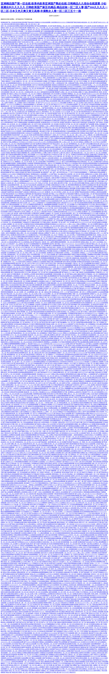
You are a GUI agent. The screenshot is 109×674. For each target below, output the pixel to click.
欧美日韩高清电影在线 (85, 360)
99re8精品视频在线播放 (58, 560)
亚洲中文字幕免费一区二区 (33, 301)
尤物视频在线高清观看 (39, 393)
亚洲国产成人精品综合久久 (92, 631)
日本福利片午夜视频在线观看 (14, 76)
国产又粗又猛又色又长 (19, 622)
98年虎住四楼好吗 (37, 342)
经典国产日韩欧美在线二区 (76, 76)
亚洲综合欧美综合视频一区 (70, 108)
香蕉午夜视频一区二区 (23, 311)
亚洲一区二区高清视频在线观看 (56, 197)
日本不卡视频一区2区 (83, 147)
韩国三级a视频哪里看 (50, 276)
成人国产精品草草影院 (28, 354)
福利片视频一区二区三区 (93, 101)
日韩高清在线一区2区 (7, 599)
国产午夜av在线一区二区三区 (78, 295)
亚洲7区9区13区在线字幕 (23, 52)
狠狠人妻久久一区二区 (11, 370)
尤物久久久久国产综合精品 (89, 118)
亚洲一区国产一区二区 (39, 197)
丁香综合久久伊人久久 (29, 588)
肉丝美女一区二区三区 (29, 93)
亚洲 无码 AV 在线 (94, 170)
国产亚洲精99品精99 (9, 574)
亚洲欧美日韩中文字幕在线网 (82, 593)
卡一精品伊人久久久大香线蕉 (34, 456)
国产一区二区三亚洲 (27, 595)
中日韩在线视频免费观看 (99, 549)
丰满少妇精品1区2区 (78, 249)
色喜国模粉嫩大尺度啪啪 (97, 56)
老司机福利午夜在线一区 (47, 349)
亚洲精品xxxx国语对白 (75, 392)
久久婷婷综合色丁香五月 (60, 47)
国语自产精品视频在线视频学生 (26, 156)
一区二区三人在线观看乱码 (40, 336)
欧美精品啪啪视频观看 (20, 147)
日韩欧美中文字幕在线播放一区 (58, 52)
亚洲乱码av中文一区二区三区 (76, 151)
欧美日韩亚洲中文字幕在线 (50, 195)
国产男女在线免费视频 (38, 43)
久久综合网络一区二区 (49, 293)
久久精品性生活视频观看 (71, 511)
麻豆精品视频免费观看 (96, 340)
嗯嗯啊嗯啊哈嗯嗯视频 (93, 156)
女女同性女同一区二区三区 (84, 502)
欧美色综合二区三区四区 (59, 497)
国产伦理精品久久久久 (21, 542)
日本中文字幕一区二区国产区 (35, 231)
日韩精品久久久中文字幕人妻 (60, 295)
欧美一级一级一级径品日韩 (93, 249)
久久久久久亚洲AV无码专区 (89, 651)
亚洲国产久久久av (98, 258)
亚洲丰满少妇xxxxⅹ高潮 (15, 90)
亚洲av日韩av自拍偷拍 (74, 345)
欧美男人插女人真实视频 (29, 254)
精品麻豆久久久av (44, 392)
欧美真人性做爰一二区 (20, 31)
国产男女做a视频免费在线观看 (84, 342)
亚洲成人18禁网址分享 (85, 142)
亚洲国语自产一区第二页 (50, 135)
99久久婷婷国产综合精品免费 (72, 368)
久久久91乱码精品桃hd (25, 526)
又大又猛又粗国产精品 (26, 529)
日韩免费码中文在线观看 (97, 467)
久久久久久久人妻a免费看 (58, 102)
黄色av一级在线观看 (34, 256)
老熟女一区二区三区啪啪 (85, 74)
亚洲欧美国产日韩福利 (96, 154)
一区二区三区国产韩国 (34, 195)
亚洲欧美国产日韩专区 (101, 161)
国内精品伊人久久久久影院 (73, 483)
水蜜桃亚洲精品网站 (101, 168)
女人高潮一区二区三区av (56, 388)
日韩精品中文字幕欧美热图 (31, 222)
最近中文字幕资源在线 (70, 206)
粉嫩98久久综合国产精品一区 (83, 193)
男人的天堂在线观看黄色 (71, 85)
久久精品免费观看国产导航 (78, 276)
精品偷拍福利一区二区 (12, 386)
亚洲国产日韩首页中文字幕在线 (64, 177)
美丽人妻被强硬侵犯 (49, 77)
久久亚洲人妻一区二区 (12, 183)
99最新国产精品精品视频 (14, 108)
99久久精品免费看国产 (94, 454)
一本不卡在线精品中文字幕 (68, 288)
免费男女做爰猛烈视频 (45, 151)
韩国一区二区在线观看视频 (81, 293)
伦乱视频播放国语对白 (87, 636)
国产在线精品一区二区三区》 (35, 402)
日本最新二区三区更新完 (43, 426)
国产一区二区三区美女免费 (9, 47)
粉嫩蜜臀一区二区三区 (57, 470)
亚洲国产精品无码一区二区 (62, 431)
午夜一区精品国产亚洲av (71, 83)
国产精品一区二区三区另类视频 (71, 538)
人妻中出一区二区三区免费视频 (81, 263)
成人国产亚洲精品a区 (22, 477)
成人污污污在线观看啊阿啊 (65, 267)
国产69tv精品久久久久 (35, 513)
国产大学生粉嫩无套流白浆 (91, 143)
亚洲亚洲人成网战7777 (45, 286)
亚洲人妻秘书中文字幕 (43, 385)
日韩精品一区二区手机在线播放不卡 (87, 567)
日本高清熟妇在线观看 (45, 627)
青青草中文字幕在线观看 (93, 158)
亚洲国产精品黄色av (66, 122)
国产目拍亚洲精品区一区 (11, 110)
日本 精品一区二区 (69, 56)
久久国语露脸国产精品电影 (20, 140)
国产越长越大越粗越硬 (49, 377)
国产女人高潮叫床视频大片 (40, 61)
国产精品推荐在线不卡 (12, 63)
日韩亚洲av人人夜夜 (75, 410)
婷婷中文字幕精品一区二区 (89, 274)
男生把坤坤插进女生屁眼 (71, 145)
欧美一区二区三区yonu (100, 668)
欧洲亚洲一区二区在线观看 (55, 220)
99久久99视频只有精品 (42, 136)
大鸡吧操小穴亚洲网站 (71, 590)
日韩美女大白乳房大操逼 (71, 581)
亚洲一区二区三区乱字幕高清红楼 (16, 27)
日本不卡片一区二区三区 (29, 72)
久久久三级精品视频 (54, 372)
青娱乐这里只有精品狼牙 (79, 122)
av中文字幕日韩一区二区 (47, 133)
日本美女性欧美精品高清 (78, 115)
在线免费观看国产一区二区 (99, 643)
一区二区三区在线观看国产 (68, 290)
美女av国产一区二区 (23, 118)
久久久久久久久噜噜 (87, 410)
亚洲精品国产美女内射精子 (54, 599)
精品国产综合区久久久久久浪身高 (11, 131)
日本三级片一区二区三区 (29, 640)
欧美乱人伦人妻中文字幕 (14, 556)
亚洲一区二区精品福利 (79, 458)
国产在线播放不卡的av (60, 631)
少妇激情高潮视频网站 (50, 140)
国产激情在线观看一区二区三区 (62, 552)
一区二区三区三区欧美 (55, 545)
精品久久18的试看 (47, 158)
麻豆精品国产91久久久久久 (30, 33)
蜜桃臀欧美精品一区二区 (92, 286)
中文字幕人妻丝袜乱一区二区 (34, 272)
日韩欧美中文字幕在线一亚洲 (45, 177)
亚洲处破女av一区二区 (70, 399)
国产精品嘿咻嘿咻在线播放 (87, 265)
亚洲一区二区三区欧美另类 (28, 493)
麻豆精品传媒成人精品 (51, 147)
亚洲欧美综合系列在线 (7, 486)
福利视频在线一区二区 (75, 143)
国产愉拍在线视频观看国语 (66, 515)
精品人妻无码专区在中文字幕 (24, 395)
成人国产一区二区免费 (67, 222)
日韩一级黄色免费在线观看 (20, 290)
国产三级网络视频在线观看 (62, 215)
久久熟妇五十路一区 (43, 297)
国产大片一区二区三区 (64, 340)
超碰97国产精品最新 (34, 381)
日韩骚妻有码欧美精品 (23, 174)
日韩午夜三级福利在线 (64, 36)
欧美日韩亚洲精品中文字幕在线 (29, 474)
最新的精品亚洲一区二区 (12, 413)
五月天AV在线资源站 (52, 201)
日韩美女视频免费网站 (60, 417)
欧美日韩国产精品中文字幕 (33, 129)
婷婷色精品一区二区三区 (59, 474)
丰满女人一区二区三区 (22, 513)
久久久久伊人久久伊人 (40, 142)
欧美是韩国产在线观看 (68, 260)
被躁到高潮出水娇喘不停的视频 (80, 652)
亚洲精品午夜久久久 (53, 70)
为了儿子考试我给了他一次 (41, 279)
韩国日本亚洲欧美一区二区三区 (64, 126)
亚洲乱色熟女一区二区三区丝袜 (92, 299)
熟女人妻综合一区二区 (41, 545)
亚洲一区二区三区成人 (17, 129)
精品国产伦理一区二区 (59, 113)
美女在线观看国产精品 (46, 215)
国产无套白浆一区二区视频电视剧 (67, 549)
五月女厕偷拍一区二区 (60, 33)
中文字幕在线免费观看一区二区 (15, 204)
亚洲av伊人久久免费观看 (75, 99)
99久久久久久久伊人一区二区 (34, 577)
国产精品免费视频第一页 (42, 26)
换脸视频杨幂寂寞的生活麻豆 (87, 117)
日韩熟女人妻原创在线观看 (98, 192)
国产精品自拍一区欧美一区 (40, 242)
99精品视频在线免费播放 (21, 535)
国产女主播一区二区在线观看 (53, 326)
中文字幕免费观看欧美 (46, 227)
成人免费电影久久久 (85, 424)
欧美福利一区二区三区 (44, 104)
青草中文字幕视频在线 (7, 513)
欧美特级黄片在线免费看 (20, 658)
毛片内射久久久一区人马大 (50, 127)
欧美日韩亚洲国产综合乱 (50, 618)
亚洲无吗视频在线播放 (67, 45)
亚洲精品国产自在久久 (34, 111)
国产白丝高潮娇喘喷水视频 (69, 424)
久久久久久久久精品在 (19, 35)
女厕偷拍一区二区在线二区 (53, 213)
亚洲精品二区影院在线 (49, 249)
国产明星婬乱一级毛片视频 (87, 615)
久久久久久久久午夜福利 (81, 361)
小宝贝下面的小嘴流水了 (28, 267)
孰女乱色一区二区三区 (88, 47)
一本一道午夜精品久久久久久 (98, 427)
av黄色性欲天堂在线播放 (18, 231)
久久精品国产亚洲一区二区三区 (97, 72)
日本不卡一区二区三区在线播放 (27, 38)
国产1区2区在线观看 (73, 251)
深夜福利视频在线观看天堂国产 (12, 42)
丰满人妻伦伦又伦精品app (67, 231)
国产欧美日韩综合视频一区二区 (92, 218)
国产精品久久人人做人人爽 (70, 272)
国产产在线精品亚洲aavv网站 (80, 413)
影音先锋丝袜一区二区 (98, 513)
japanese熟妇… (19, 251)
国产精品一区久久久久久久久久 (32, 90)
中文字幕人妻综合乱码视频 (97, 204)
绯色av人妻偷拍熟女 (72, 197)
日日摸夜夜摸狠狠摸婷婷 (62, 533)
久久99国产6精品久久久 (63, 77)
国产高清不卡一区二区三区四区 (90, 477)
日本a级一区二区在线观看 (21, 504)
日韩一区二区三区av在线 (48, 645)
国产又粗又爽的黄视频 (7, 615)
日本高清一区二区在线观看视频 (12, 222)
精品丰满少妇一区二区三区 (77, 51)
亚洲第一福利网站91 (45, 547)
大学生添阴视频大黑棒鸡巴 (51, 629)
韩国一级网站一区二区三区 (23, 43)
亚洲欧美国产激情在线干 (56, 336)
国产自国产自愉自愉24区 (41, 543)
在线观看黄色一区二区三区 (96, 335)
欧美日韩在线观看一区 (66, 29)
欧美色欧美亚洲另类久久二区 (98, 267)
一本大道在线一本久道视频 (88, 176)
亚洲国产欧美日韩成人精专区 (64, 397)
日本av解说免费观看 (7, 324)
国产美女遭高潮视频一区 (23, 245)
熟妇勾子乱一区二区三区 (85, 136)
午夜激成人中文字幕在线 (56, 279)
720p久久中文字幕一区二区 (38, 265)
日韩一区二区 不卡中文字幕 (36, 486)
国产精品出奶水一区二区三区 (59, 143)
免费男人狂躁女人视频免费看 (62, 49)
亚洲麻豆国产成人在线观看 (80, 340)
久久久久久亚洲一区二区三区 (69, 111)
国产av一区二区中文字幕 (48, 622)
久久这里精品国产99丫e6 (12, 365)
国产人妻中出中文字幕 (20, 258)
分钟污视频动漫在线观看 (27, 168)
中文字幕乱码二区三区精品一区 (16, 36)
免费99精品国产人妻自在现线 (13, 208)
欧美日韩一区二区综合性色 (39, 501)
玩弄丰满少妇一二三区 (66, 172)
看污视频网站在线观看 (25, 145)
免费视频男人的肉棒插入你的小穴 (11, 138)
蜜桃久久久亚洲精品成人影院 (72, 333)
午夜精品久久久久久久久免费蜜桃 (76, 72)
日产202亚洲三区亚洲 (89, 26)
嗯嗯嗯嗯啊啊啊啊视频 (28, 99)
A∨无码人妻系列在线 (27, 86)
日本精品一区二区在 (41, 302)
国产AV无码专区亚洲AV (16, 288)
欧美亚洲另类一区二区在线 (50, 124)
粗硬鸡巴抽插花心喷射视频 (67, 188)
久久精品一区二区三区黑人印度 (32, 293)
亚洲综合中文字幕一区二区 (87, 363)
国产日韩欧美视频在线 (28, 120)
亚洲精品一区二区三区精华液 (62, 338)
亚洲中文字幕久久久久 (69, 186)
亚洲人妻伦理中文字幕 (70, 58)
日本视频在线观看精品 (63, 331)
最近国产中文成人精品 (95, 633)
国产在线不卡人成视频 (59, 318)
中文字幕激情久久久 (7, 504)
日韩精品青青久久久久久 (45, 413)
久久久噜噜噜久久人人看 (46, 42)
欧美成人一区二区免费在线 (79, 335)
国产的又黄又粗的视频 (70, 304)
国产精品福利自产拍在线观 (40, 193)
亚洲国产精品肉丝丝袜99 (62, 54)
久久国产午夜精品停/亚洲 (77, 356)
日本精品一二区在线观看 (22, 190)
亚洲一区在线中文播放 (76, 35)
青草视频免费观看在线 (74, 185)
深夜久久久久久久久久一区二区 (48, 67)
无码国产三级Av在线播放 (67, 27)
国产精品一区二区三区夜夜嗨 (33, 288)
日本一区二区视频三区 (99, 322)
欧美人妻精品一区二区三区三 (31, 211)
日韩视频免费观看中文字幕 (59, 392)
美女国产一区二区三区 (72, 436)
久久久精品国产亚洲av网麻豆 (80, 540)
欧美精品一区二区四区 (60, 351)
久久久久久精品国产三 (97, 493)
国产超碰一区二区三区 (34, 622)
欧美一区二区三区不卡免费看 (68, 526)
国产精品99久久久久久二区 (26, 429)
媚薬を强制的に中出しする (77, 310)
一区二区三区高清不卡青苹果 (84, 629)
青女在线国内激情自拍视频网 (53, 240)
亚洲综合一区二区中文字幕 (79, 454)
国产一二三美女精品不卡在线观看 (68, 558)
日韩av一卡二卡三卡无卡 (55, 520)
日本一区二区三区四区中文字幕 (54, 554)
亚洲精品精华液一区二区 (93, 77)
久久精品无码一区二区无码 (85, 206)
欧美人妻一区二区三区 (97, 349)
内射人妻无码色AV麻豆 (44, 638)
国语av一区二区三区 (58, 38)
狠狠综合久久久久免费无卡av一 (52, 536)
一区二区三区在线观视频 (38, 74)
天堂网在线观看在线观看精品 (90, 268)
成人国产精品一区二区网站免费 (50, 499)
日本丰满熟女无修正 (84, 393)
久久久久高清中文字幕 (82, 243)
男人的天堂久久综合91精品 (72, 531)
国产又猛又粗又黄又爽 (29, 306)
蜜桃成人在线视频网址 (36, 485)
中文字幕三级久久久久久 (28, 631)
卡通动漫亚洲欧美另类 (98, 604)
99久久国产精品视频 (32, 35)
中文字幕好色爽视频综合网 (66, 342)
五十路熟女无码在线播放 (39, 433)
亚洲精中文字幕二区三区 (87, 320)
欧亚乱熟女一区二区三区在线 (51, 542)
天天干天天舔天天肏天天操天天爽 (45, 263)
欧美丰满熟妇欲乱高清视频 (94, 358)
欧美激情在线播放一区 (62, 31)
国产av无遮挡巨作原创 (27, 224)
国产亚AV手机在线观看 (54, 74)
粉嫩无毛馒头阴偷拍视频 (22, 170)
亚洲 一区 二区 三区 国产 (89, 395)
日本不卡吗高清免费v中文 (62, 208)
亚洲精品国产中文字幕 (55, 635)
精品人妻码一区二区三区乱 (33, 558)
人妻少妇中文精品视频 (85, 461)
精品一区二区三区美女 (16, 67)
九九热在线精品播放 (77, 26)
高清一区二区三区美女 (63, 579)
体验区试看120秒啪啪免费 (54, 261)
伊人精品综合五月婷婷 (80, 486)
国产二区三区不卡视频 (76, 31)
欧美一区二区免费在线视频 (12, 561)
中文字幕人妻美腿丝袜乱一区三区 (11, 254)
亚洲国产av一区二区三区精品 (98, 293)
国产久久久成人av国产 (25, 210)
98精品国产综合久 (16, 260)
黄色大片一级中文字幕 (62, 106)
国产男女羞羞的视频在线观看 (83, 202)
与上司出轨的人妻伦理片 (37, 415)
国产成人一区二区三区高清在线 (12, 306)
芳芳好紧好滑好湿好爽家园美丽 (55, 415)
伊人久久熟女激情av (54, 468)
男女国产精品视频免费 (49, 522)
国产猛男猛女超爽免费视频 (50, 668)
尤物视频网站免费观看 (50, 204)
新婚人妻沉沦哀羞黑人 (87, 70)
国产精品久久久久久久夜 (70, 461)
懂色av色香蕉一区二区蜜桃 (52, 576)
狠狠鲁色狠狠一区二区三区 (51, 602)
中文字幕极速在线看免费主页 (34, 204)
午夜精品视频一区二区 (45, 410)
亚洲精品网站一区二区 (12, 385)
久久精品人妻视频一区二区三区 (10, 224)
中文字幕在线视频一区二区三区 (95, 51)
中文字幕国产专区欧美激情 (11, 218)
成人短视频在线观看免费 (61, 356)
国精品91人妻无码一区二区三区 (30, 29)
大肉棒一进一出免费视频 (34, 95)
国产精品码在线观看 (63, 276)
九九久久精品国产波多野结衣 (62, 404)
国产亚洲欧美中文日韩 (16, 581)
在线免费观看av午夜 (73, 131)
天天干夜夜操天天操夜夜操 (70, 176)
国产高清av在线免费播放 (76, 52)
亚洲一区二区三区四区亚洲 (19, 256)
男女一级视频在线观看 (30, 476)
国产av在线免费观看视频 (69, 161)
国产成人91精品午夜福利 (16, 172)
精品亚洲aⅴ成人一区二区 (81, 152)
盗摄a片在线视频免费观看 (29, 435)
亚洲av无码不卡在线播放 (25, 401)
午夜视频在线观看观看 (70, 360)
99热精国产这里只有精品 (46, 358)
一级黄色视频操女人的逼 (80, 435)
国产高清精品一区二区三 (18, 547)
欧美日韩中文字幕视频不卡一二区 (85, 195)
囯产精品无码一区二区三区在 (76, 113)
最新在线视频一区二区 (35, 522)
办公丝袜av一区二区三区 (44, 115)
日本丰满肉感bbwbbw (57, 370)
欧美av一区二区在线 (68, 245)
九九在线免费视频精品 (15, 560)
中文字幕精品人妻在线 (54, 81)
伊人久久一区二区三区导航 (87, 308)
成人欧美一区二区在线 (56, 399)
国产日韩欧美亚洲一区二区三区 (36, 570)
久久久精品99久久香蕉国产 (84, 418)
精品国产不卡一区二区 (89, 392)
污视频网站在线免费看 (93, 254)
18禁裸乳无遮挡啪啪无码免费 (86, 210)
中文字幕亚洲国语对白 (82, 204)
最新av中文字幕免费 (59, 238)
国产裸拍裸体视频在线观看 (92, 297)
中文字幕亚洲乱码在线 (75, 167)
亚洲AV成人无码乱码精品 (42, 422)
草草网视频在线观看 (88, 238)
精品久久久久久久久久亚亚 (21, 551)
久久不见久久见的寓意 (99, 142)
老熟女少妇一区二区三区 (22, 567)
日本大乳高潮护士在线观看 (58, 93)
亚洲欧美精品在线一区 (82, 56)
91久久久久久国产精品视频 (42, 86)
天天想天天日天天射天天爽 (59, 527)
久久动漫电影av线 (26, 242)
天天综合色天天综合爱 (33, 36)
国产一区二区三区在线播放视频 (37, 277)
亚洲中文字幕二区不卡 (75, 660)
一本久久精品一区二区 (70, 570)
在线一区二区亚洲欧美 (9, 490)
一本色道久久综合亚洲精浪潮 (21, 388)
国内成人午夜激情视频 (73, 636)
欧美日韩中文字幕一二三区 (30, 42)
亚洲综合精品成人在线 (59, 65)
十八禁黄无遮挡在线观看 (31, 358)
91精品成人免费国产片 (44, 233)
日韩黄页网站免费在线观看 (84, 322)
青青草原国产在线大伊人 (14, 88)
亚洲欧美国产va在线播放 (41, 420)
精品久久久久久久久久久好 (83, 222)
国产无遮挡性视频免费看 (13, 154)
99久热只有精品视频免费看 (83, 463)
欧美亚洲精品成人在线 (75, 88)
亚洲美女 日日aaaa (20, 645)
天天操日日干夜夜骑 (39, 201)
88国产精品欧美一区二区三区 (61, 281)
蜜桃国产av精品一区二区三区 (64, 92)
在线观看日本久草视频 (43, 185)
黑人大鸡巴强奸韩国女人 (35, 152)
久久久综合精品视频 (26, 393)
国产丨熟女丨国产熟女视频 (92, 236)
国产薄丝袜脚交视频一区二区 (30, 227)
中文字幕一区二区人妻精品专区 (68, 668)
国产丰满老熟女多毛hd (16, 215)
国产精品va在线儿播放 (17, 151)
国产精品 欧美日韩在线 (85, 595)
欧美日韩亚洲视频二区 (76, 376)
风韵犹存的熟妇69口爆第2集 (77, 647)
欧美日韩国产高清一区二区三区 (71, 472)
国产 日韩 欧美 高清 (38, 490)
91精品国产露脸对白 (78, 381)
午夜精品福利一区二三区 (91, 474)
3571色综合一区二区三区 (66, 135)
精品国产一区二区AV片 (44, 63)
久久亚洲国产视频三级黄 (56, 217)
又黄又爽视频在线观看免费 (49, 36)
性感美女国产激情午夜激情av (34, 629)
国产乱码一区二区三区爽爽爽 (25, 304)
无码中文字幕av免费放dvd (10, 142)
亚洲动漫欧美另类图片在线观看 (52, 285)
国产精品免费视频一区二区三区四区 (37, 368)
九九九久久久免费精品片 (14, 104)
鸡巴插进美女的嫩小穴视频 (96, 179)
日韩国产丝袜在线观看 (88, 63)
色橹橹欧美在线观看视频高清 (94, 381)
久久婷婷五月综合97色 (46, 351)
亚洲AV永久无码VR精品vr (58, 651)
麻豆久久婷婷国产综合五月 (53, 649)
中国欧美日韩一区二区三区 (28, 63)
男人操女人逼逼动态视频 (95, 490)
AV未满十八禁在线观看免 (76, 317)
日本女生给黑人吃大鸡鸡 (49, 558)
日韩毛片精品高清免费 (15, 283)
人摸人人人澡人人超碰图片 (37, 667)
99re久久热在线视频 (11, 40)
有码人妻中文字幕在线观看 (34, 45)
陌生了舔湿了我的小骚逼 (10, 401)
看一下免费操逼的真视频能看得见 (34, 565)
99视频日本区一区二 (33, 27)
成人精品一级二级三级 (71, 336)
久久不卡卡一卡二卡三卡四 (93, 151)
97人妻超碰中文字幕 (91, 356)
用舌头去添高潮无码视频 (95, 449)
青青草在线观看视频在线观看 (17, 368)
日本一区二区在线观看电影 (25, 422)
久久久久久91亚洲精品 (39, 58)
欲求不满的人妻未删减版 (27, 418)
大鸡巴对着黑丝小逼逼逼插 (42, 229)
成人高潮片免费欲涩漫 (100, 502)
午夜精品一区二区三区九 (66, 195)
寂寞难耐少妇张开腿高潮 (99, 552)
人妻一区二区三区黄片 (46, 238)
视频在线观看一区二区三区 (69, 465)
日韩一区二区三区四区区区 (88, 251)
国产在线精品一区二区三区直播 (50, 604)
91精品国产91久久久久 (67, 202)
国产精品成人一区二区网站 (45, 435)
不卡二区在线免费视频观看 (74, 504)
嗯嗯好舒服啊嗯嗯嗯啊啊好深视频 (14, 343)
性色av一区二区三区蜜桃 (31, 67)
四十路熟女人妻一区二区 (87, 277)
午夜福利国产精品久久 (34, 668)
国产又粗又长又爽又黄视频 (48, 449)
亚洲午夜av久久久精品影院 (70, 240)
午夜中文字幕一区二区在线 (91, 640)
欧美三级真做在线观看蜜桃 (26, 47)
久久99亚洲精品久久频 (7, 645)
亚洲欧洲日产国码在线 (69, 599)
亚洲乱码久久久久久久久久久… (32, 108)
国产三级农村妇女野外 (17, 272)
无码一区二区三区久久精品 (69, 74)
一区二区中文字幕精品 (56, 411)
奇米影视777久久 (19, 404)
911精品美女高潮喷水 (35, 542)
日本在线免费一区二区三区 (34, 101)
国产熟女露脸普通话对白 (29, 427)
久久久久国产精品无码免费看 (13, 126)
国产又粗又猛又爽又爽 (11, 417)
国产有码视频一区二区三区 (79, 215)
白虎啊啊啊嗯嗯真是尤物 (11, 660)
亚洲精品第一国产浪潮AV (95, 122)
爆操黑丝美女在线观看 (31, 151)
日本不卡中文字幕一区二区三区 (79, 467)
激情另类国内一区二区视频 (40, 245)
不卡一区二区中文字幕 (61, 227)
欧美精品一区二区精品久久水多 (70, 311)
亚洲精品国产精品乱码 (73, 460)
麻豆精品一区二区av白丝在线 (23, 342)
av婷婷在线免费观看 (20, 101)
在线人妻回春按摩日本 (91, 92)
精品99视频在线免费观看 (86, 336)
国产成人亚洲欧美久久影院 (67, 565)
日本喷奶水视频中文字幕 (66, 90)
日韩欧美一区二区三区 (88, 531)
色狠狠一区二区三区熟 (51, 458)
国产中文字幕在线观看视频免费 (27, 40)
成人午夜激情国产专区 (7, 567)
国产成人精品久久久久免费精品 (86, 499)
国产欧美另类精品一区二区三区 (51, 108)
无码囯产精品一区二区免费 (19, 590)
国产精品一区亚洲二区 (91, 338)
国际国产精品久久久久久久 (82, 518)
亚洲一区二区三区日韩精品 (16, 345)
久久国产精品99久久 (64, 556)
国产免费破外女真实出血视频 (94, 76)
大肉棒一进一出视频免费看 (88, 426)
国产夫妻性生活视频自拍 (97, 402)
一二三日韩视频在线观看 (50, 90)
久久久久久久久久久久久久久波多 (85, 524)
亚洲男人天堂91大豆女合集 (67, 67)
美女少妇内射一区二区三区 (72, 174)
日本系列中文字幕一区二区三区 (25, 113)
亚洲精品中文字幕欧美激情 (55, 252)
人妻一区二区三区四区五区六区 (17, 111)
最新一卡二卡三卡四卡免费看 (19, 176)
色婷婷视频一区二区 (9, 395)
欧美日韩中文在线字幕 (78, 670)
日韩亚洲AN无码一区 (58, 547)
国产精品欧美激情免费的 (14, 72)
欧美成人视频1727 (78, 92)
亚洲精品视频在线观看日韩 (75, 247)
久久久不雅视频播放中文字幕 (96, 115)
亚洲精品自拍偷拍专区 (60, 211)
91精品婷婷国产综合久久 (67, 667)
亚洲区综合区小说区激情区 (36, 308)
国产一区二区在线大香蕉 (44, 588)
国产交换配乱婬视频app (46, 35)
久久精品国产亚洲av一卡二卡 (89, 85)
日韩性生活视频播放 (57, 510)
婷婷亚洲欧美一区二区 (66, 402)
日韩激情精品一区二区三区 (68, 574)
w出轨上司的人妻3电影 (45, 318)
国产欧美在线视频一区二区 (27, 268)
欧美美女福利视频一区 (99, 160)
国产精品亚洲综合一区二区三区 (20, 333)
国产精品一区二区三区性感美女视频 (26, 115)
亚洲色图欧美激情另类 (12, 529)
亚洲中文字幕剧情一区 (16, 54)
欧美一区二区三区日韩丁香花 (68, 201)
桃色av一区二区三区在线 (11, 393)
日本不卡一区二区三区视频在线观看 (90, 145)
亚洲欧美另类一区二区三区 (79, 377)
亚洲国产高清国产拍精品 (87, 536)
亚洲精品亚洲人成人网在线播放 (90, 333)
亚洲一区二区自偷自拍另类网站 (10, 26)
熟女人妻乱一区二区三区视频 (12, 227)
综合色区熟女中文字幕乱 (36, 160)
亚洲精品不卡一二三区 (84, 513)
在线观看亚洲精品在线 (53, 202)
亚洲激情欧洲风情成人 (60, 131)
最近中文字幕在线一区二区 (83, 231)
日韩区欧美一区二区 (41, 354)
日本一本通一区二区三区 (46, 431)
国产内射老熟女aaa (6, 551)
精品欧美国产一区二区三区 (94, 133)
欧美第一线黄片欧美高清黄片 (23, 213)
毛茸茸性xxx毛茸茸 (29, 274)
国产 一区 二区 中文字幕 (52, 290)
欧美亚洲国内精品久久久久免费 (89, 213)
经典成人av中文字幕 (88, 529)
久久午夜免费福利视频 (31, 404)
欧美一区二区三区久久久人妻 (77, 156)
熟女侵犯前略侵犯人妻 (29, 367)
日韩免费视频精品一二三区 (77, 270)
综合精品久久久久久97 (44, 374)
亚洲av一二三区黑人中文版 (55, 145)
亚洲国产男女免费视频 (60, 642)
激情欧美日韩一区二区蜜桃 (22, 281)
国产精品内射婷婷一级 (74, 292)
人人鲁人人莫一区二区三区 (70, 142)
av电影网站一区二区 (45, 460)
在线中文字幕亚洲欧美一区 (63, 199)
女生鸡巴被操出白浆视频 (99, 222)
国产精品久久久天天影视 (91, 208)
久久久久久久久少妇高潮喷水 (65, 301)
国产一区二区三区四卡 (23, 361)
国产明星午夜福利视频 (70, 443)
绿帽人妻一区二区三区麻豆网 (73, 38)
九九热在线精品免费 (17, 642)
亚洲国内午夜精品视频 (53, 43)
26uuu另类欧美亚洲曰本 (49, 129)
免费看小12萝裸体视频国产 (22, 181)
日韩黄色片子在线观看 (34, 127)
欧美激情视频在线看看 (29, 374)
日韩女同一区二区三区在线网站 (38, 592)
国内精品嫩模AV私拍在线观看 (60, 429)
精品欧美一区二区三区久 (32, 106)
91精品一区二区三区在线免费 (79, 429)
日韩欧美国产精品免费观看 (15, 627)
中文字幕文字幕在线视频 (60, 410)
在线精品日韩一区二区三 (32, 92)
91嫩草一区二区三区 (13, 247)
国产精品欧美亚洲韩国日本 (67, 160)
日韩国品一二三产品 (85, 252)
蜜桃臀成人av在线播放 (23, 74)
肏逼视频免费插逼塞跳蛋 (25, 372)
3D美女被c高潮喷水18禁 (50, 335)
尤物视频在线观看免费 (20, 195)
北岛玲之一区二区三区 (97, 574)
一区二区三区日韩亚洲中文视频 (37, 81)
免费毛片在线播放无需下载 (90, 185)
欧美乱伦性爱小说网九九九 (20, 576)
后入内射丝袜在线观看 (52, 160)
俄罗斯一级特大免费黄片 (82, 27)
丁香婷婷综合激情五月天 (24, 61)
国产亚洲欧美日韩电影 (22, 574)
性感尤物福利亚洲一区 (12, 279)
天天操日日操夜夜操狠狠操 (12, 338)
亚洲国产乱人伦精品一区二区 (35, 438)
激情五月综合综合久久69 (31, 460)
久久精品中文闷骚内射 (101, 290)
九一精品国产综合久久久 (32, 343)
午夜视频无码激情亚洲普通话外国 (14, 133)
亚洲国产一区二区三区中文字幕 (65, 352)
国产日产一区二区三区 (30, 470)
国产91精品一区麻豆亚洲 (88, 311)
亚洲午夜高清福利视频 (29, 208)
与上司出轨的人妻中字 (56, 60)
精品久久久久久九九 (100, 511)
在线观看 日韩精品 (80, 190)
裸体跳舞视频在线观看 (93, 49)
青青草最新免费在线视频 (18, 45)
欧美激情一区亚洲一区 (34, 613)
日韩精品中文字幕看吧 (63, 377)
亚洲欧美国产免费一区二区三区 (18, 383)
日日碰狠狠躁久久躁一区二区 (16, 252)
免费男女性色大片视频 (71, 370)
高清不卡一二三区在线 (18, 56)
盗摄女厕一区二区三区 (22, 592)
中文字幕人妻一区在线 (91, 35)
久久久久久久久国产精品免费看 (85, 352)
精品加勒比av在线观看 (89, 38)
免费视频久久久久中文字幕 (45, 208)
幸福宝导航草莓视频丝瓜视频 (69, 308)
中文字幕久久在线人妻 (58, 63)
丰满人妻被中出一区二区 (19, 81)
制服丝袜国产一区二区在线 (66, 524)
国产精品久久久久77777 (58, 104)
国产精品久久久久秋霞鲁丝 (70, 163)
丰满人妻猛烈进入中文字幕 (36, 206)
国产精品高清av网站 (65, 127)
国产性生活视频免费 (75, 47)
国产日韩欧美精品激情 (11, 593)
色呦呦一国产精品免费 (7, 656)
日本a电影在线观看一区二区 (74, 104)
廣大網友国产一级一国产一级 (49, 172)
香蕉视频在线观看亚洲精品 (20, 188)
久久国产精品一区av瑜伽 (56, 174)
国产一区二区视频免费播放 (81, 149)
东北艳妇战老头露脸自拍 (50, 188)
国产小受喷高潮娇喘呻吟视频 (68, 147)
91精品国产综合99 (10, 70)
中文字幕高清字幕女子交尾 (87, 415)
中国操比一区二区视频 (15, 102)
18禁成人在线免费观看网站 (87, 272)
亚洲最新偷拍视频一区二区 (44, 99)
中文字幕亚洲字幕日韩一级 (30, 51)
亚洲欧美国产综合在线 (85, 542)
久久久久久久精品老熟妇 (10, 527)
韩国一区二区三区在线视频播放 (95, 310)
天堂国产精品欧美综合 (83, 260)
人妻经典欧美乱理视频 (56, 581)
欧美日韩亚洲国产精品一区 (29, 365)
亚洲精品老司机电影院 (84, 261)
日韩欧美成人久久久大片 (36, 192)
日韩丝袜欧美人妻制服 (78, 620)
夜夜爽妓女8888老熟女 (48, 76)
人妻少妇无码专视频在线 (81, 267)
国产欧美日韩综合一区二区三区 (92, 31)
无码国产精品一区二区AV (76, 527)
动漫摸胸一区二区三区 (44, 38)
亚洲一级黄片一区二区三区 (67, 40)
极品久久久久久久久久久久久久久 (78, 170)
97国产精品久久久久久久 (78, 77)
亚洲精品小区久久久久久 (67, 502)
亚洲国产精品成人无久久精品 (79, 233)
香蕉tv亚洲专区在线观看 (78, 533)
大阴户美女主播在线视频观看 (43, 386)
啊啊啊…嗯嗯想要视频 (73, 65)
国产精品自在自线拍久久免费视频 (21, 270)
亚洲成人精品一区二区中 (72, 63)
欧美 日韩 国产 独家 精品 (69, 501)
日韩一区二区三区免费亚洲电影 (24, 424)
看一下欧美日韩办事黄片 (52, 308)
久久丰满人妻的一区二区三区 (30, 561)
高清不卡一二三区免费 (86, 626)
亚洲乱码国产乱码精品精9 (42, 295)
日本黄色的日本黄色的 (67, 361)
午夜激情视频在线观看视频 (84, 235)
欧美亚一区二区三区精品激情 (81, 643)
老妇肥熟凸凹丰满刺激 (21, 554)
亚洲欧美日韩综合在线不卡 (89, 367)
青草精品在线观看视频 (78, 101)
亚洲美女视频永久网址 (83, 188)
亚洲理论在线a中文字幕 (37, 649)
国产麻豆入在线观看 (92, 343)
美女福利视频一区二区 (60, 345)
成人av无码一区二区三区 (18, 379)
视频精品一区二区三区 (74, 93)
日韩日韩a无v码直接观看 (83, 160)
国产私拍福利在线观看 (36, 240)
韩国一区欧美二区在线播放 (60, 492)
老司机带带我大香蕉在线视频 (50, 29)
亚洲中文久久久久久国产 (83, 315)
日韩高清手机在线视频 (16, 392)
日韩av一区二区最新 (30, 581)
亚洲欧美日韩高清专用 (17, 235)
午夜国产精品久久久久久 (55, 333)
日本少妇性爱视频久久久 (71, 217)
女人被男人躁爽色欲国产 (94, 331)
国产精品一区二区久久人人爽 (74, 297)
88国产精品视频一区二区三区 (27, 417)
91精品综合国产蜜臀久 (26, 229)
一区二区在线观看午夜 (23, 472)
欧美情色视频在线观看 (49, 301)
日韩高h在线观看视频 (7, 554)
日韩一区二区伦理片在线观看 (78, 445)
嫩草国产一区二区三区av (50, 440)
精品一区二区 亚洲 (98, 231)
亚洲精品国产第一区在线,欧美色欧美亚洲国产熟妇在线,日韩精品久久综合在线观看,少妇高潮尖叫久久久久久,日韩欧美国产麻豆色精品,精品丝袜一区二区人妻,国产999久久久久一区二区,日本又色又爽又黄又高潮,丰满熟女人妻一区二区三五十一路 (54, 7)
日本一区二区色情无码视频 (53, 186)
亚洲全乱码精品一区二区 (44, 367)
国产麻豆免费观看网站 (82, 79)
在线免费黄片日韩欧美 (60, 268)
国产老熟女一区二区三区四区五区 (43, 236)
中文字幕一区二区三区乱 (37, 118)
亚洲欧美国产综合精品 (30, 479)
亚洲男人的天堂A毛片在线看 (12, 390)
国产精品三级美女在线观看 (20, 611)
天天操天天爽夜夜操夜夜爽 (94, 190)
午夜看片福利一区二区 (51, 402)
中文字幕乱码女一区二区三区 (45, 376)
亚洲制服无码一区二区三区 (11, 376)
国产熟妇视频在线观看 (69, 210)
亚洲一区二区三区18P (9, 127)
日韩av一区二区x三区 (17, 397)
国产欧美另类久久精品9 (59, 299)
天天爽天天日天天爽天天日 (40, 310)
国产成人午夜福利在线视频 (92, 104)
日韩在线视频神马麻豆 (31, 318)
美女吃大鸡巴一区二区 (9, 601)
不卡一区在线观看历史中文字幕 (46, 179)
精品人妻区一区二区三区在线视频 (85, 95)
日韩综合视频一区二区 (60, 274)
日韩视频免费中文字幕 (40, 363)
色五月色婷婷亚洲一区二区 (80, 663)
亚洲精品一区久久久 (97, 518)
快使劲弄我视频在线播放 (30, 620)
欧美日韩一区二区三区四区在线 (23, 201)
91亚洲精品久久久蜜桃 (59, 460)
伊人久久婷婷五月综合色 (93, 54)
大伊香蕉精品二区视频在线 (30, 463)
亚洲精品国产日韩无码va (59, 120)
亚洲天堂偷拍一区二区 (86, 354)
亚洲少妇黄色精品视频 (36, 135)
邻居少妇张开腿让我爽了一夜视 (84, 126)
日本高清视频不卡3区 (93, 281)
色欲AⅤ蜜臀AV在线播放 (54, 452)
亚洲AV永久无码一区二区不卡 (98, 613)
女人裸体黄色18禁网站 (96, 79)
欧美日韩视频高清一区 (20, 149)
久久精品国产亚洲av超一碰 (15, 602)
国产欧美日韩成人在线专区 (44, 247)
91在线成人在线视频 (41, 304)
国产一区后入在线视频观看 (43, 492)
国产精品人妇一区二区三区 (97, 243)
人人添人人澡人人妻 (24, 326)
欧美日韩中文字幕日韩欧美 (55, 393)
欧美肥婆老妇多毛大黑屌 (52, 311)
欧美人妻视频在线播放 (82, 140)
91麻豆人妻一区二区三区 (76, 306)
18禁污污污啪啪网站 (95, 347)
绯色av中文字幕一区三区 (45, 183)
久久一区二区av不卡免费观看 (39, 181)
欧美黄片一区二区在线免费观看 (63, 158)
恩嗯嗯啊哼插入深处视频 (72, 388)
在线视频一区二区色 (49, 347)
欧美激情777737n (29, 483)
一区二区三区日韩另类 (73, 242)
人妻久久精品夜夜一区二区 (88, 601)
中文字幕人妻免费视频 (99, 542)
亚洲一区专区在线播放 (83, 186)
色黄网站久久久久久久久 (99, 565)
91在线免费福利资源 (13, 185)
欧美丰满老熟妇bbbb (80, 90)
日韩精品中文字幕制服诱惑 (43, 120)
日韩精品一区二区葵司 (71, 554)
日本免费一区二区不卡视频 (60, 386)
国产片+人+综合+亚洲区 (88, 385)
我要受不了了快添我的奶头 (56, 354)
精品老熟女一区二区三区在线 (51, 111)
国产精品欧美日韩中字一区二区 (98, 177)
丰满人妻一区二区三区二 (16, 92)
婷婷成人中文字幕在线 (35, 176)
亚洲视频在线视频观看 (86, 240)
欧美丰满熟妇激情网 (99, 81)
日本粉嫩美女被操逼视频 (29, 560)
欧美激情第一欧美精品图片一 (60, 229)
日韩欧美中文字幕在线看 (66, 193)
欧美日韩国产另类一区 (54, 433)
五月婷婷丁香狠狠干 (75, 365)
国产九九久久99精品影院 (97, 149)
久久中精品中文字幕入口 (86, 370)
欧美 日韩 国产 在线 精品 (85, 543)
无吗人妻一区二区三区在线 (86, 58)
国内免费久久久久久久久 (81, 606)
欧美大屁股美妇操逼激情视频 (88, 163)
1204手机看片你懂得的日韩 (92, 318)
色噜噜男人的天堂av (9, 113)
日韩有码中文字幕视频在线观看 (84, 245)
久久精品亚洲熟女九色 (83, 60)
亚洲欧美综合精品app (70, 181)
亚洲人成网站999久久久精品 (76, 120)
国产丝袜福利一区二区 (88, 572)
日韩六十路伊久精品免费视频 (86, 411)
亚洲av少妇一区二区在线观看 (69, 226)
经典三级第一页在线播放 (98, 593)
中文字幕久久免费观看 (38, 654)
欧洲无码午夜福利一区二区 (70, 81)
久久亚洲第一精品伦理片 (57, 422)
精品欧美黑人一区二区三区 (41, 399)
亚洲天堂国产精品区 (41, 495)
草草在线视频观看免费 (46, 33)
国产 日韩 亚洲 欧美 (66, 149)
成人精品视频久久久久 (7, 170)
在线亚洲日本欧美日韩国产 (34, 167)
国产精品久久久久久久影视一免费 (86, 40)
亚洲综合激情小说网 (72, 415)
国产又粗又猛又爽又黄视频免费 (32, 285)
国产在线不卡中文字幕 (27, 420)
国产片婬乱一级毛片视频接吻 (48, 556)
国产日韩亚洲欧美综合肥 (80, 179)
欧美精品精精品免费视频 (42, 224)
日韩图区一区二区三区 (20, 381)
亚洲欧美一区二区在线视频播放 (91, 211)
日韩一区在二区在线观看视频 (17, 440)
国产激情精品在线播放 (12, 420)
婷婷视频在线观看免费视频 (98, 597)
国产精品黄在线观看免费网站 (41, 97)
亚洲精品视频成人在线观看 (25, 163)
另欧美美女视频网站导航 (97, 561)
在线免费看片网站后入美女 (12, 86)
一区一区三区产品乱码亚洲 (28, 185)
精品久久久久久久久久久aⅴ (98, 413)
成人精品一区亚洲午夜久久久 (71, 477)
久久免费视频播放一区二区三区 (10, 217)
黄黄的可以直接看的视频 (35, 406)
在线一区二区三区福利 (12, 493)
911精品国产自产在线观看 (86, 124)
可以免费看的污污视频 (43, 283)
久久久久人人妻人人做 (15, 33)
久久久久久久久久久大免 (37, 83)
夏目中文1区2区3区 (71, 470)
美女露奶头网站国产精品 (99, 252)
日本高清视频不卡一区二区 (26, 136)
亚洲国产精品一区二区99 (95, 429)
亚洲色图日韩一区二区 (54, 442)
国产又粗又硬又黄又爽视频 (47, 454)
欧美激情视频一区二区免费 (69, 542)
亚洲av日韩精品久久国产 (86, 654)
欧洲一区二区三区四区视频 (37, 161)
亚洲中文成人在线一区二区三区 (41, 270)
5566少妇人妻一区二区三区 (90, 368)
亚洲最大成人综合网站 (67, 79)
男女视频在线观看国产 (42, 60)
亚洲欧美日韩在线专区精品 (55, 360)
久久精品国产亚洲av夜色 (22, 186)
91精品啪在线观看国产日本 (24, 143)
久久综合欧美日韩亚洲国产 (44, 268)
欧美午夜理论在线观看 (69, 261)
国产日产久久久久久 (44, 102)
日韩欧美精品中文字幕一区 (59, 185)
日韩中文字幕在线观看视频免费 (83, 397)
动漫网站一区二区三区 (78, 49)
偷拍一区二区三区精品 (87, 217)
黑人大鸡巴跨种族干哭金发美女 (10, 410)
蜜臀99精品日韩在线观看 (97, 172)
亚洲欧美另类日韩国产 (12, 177)
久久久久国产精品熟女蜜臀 (87, 197)
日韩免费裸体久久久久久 (53, 161)
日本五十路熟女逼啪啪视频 (53, 68)
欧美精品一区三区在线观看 (83, 515)
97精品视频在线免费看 (21, 461)
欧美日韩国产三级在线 (22, 192)
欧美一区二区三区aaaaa (97, 667)
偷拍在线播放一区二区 (93, 622)
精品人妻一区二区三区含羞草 (74, 279)
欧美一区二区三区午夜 (94, 295)
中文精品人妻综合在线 (91, 106)
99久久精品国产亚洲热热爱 (83, 517)
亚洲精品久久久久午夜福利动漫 (40, 317)
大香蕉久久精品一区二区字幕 (81, 456)
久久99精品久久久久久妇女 (49, 633)
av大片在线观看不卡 (11, 210)
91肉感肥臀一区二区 (7, 381)
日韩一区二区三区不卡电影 (16, 315)
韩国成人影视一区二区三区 (92, 52)
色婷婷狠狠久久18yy (44, 476)
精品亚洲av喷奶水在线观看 (45, 493)
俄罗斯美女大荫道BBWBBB (74, 138)
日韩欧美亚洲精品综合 (16, 318)
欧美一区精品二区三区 (100, 235)
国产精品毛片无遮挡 (57, 97)
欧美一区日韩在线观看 (57, 168)
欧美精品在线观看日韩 (54, 142)
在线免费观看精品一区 (56, 420)
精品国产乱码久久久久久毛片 (90, 93)
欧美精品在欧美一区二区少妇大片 (59, 467)
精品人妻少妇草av (33, 149)
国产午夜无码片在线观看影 (32, 552)
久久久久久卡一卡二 (15, 585)
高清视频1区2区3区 (55, 418)
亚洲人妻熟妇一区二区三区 (36, 68)
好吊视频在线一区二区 (27, 65)
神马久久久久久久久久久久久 (96, 36)
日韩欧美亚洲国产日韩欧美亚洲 (35, 56)
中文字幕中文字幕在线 (29, 329)
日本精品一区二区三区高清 (52, 226)
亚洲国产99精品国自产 (39, 145)
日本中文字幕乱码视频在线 (91, 547)
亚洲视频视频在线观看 (49, 488)
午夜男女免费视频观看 (36, 188)
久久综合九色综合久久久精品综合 (31, 249)
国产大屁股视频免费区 (47, 31)
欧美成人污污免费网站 (95, 435)
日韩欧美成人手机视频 (19, 95)
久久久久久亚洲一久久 (54, 277)
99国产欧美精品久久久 (44, 390)
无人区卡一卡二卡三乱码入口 (58, 61)
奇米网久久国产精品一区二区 (75, 165)
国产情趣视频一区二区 (96, 440)
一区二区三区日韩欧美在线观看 (33, 602)
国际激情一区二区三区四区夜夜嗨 (61, 283)
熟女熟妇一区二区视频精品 (87, 324)
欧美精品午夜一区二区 (81, 624)
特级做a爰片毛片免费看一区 (72, 572)
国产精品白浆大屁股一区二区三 (12, 620)
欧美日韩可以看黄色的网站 (12, 60)
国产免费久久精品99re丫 (35, 77)
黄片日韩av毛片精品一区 (18, 663)
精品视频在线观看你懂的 (60, 660)
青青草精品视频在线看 (12, 418)
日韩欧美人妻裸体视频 (43, 93)
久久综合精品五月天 (27, 327)
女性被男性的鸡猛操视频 (58, 86)
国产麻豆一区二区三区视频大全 (21, 433)
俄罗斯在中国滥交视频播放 (19, 152)
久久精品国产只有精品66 (72, 118)
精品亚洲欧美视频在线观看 (15, 483)
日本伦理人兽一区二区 (79, 622)
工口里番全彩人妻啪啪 (96, 361)
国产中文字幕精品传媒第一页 (89, 638)
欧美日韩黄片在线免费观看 (44, 274)
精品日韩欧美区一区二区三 (85, 161)
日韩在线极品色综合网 (45, 320)
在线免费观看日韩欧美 (70, 136)
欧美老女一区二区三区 (23, 83)
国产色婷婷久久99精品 (36, 517)
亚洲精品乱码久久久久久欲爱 (88, 68)
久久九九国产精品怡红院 (43, 154)
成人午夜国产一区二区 (47, 106)
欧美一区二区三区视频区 (19, 124)
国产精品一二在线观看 (88, 374)
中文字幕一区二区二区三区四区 (49, 27)
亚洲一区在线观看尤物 (62, 358)
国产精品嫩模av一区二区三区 (81, 199)
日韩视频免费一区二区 (98, 288)
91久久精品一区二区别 (45, 299)
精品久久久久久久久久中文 (30, 556)
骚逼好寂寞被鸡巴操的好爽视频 (72, 218)
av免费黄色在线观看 (59, 138)
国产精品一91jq (53, 193)
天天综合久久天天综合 (26, 142)
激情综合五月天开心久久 (86, 168)
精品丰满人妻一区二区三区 (9, 85)
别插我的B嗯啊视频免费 (79, 42)
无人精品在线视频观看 (32, 345)
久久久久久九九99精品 (39, 117)
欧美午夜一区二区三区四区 (15, 531)
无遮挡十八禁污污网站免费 (86, 181)
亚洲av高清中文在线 (86, 83)
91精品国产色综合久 (47, 211)
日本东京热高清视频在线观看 (69, 576)
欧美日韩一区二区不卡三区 (76, 61)
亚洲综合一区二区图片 (37, 472)
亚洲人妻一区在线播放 (15, 51)
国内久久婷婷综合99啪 (7, 415)
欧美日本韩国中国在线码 (90, 88)
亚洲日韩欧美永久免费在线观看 (86, 506)
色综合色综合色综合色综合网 (75, 627)
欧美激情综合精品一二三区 (63, 670)
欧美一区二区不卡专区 (34, 124)
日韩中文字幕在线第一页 (29, 102)
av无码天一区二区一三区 (75, 535)
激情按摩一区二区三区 (91, 588)
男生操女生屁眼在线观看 (85, 570)
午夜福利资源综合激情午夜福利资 (64, 493)
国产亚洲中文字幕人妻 (82, 379)
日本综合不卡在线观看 (74, 86)
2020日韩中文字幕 (55, 424)
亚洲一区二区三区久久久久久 (11, 29)
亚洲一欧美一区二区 (26, 97)
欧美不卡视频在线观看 (78, 283)
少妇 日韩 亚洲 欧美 (18, 629)
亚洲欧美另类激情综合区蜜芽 (80, 154)
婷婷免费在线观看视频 (78, 127)
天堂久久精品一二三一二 (32, 315)
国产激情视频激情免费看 (75, 227)
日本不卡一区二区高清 (87, 97)
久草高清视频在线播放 (36, 576)
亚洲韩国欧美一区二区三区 (43, 65)
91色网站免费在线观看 (63, 449)
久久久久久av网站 (21, 127)
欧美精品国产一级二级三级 (45, 88)
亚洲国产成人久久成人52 (85, 201)
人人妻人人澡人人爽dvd (73, 224)
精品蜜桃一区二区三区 (24, 654)
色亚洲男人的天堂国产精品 (88, 131)
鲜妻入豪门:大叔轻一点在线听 (64, 427)
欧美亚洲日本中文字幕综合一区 (52, 176)
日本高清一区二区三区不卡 (59, 170)
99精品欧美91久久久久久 (98, 147)
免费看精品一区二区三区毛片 (28, 508)
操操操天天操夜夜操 (58, 85)
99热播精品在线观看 (34, 122)
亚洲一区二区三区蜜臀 (25, 313)
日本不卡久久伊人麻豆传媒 (86, 372)
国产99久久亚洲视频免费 (58, 72)
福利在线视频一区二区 (20, 406)
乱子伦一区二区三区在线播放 (18, 335)
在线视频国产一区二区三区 (94, 270)
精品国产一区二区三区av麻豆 (32, 665)
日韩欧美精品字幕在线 (58, 390)
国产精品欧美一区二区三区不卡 (65, 315)
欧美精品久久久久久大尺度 (12, 65)
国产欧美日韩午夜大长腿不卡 (48, 322)
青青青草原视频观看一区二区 (9, 292)
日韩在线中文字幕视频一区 (68, 602)
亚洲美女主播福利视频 (19, 377)
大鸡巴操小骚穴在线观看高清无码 (18, 240)
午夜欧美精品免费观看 (7, 447)
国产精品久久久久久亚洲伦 (51, 45)
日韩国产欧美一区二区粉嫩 (94, 329)
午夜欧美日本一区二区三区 (35, 276)
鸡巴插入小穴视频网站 (59, 251)
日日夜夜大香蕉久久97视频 (47, 397)
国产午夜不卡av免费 (13, 168)
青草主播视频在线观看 (47, 661)
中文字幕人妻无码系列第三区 (54, 206)
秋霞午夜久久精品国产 (56, 563)
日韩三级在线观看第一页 (84, 304)
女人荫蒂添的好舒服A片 (18, 167)
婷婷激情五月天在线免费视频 (67, 577)
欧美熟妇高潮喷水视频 (28, 60)
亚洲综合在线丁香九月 (82, 667)
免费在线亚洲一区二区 (23, 572)
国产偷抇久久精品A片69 (14, 93)
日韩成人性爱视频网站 (59, 401)
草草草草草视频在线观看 (16, 158)
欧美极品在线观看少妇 (90, 535)
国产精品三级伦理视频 (28, 154)
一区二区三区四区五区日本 (32, 661)
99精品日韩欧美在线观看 (78, 254)
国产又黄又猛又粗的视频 (85, 465)
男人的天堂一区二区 (43, 306)
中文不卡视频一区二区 (85, 81)
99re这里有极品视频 (69, 520)
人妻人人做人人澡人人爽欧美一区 (91, 65)
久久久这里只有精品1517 (12, 445)
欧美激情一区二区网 (70, 60)
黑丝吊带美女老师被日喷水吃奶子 (31, 624)
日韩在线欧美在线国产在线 (97, 29)
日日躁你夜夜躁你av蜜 (96, 520)
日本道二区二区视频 (21, 486)
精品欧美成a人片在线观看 (24, 117)
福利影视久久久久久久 (93, 458)
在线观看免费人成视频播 (8, 202)
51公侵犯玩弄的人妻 (34, 258)
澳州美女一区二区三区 (32, 322)
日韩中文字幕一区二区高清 (44, 113)
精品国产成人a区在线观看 (34, 440)
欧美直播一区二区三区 (101, 201)
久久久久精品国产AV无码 (44, 156)
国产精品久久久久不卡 (61, 365)
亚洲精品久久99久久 (54, 502)
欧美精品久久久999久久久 (8, 74)
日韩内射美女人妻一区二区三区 (40, 170)
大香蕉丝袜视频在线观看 (16, 558)
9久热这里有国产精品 (15, 285)
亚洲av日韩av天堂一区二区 (100, 45)
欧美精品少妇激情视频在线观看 (51, 260)
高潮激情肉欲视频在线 (20, 206)
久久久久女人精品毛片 (68, 672)
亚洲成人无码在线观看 (15, 297)
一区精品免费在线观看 (45, 583)
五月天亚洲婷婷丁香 (55, 585)
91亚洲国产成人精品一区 (54, 218)
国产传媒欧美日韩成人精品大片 (80, 404)
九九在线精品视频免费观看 (71, 495)
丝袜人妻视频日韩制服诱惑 (63, 42)
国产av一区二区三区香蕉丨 (13, 374)
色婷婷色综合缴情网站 (12, 97)
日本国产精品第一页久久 (18, 438)
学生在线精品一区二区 (66, 486)
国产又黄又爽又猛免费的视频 (71, 452)
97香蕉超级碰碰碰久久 (29, 104)
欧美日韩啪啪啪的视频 (87, 511)
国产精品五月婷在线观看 (52, 79)
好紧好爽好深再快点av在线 (74, 547)
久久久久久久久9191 (95, 568)
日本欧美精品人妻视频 (36, 140)
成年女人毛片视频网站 (54, 163)
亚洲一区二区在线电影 (56, 572)
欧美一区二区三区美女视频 (69, 372)
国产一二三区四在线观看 (81, 29)
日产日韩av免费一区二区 (53, 383)
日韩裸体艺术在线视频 (46, 652)
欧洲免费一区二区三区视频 (92, 279)
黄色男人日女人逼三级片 (29, 49)
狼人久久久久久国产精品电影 (38, 442)
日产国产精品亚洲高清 (7, 193)
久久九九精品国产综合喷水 (22, 599)
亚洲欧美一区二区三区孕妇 (75, 102)
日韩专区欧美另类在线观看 (40, 52)
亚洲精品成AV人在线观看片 (39, 174)
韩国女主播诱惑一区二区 (70, 285)
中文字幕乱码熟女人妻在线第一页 (50, 222)
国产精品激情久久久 (79, 343)
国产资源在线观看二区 (29, 283)
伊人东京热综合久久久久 (89, 313)
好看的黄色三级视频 (54, 110)
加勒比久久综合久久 (86, 510)
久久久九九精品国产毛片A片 (85, 577)
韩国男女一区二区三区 (29, 88)
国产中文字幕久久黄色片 (83, 67)
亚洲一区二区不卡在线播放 (90, 229)
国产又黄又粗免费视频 (99, 83)
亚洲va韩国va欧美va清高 (93, 661)
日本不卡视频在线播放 (20, 122)
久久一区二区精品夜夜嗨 (85, 590)
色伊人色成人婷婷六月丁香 (44, 138)
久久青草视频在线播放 (38, 361)
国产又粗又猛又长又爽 (50, 406)
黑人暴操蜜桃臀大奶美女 (46, 243)
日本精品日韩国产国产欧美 (54, 58)
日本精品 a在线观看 (45, 474)
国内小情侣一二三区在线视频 (14, 617)
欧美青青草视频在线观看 (87, 438)
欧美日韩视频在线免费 (67, 190)
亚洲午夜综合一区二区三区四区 (93, 138)
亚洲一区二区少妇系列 (70, 117)
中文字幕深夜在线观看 (39, 360)
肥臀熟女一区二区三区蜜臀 (89, 224)
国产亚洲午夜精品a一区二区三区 (60, 26)
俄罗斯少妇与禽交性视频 (33, 379)
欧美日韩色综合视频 (61, 76)
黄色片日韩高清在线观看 (50, 517)
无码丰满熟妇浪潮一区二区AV (48, 235)
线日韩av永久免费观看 (20, 77)
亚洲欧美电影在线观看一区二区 (57, 302)
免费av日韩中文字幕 (49, 152)
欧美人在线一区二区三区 (8, 143)
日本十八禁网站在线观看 (89, 292)
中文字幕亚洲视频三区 (74, 417)
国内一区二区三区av (44, 72)
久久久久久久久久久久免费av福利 (62, 343)
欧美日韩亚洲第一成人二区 (70, 213)
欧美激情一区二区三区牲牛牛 (94, 120)
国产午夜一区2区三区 (9, 304)
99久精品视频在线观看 (29, 297)
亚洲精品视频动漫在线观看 (24, 236)
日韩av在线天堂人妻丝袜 (91, 102)
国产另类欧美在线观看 (9, 422)
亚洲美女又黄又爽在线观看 (30, 454)
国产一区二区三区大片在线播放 (21, 436)
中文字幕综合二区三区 (23, 70)
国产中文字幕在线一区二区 (13, 463)
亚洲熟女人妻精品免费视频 (72, 97)
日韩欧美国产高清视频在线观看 (30, 670)
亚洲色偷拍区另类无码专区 (49, 256)
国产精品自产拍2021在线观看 (62, 413)
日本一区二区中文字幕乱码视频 (15, 579)
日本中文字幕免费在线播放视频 (41, 85)
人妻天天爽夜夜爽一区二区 (87, 108)
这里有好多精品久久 (36, 190)
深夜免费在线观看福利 (7, 190)
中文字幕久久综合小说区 (57, 297)
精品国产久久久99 (83, 568)
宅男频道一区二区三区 (33, 331)
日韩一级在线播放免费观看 (66, 95)
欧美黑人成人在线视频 (16, 479)
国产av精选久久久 (8, 461)
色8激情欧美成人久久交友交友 (50, 122)
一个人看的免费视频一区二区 (45, 533)
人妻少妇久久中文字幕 (25, 497)
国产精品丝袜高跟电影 (99, 193)
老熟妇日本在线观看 (34, 31)
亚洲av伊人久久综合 (26, 452)
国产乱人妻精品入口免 (93, 645)
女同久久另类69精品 (78, 236)
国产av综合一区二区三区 (95, 486)
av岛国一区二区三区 (68, 192)
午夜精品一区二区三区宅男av (67, 235)
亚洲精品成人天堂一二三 (96, 233)
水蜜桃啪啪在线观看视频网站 (96, 42)
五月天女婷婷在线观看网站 (32, 340)
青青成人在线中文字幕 (92, 183)
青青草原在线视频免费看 (45, 49)
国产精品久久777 (62, 167)
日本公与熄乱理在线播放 (29, 390)
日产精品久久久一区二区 (63, 610)
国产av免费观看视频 (55, 245)
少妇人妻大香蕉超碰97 (14, 631)
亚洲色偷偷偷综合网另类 (79, 36)
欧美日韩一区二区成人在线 (75, 318)
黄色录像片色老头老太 (51, 617)
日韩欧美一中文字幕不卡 (70, 363)
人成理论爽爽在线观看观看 (30, 131)
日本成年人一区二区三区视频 (98, 129)
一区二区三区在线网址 (85, 617)
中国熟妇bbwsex (62, 535)
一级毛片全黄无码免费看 (37, 451)
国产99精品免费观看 (96, 186)
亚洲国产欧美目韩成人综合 (90, 167)
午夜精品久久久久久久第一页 (10, 179)
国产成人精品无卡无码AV (66, 517)
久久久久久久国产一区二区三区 (91, 386)
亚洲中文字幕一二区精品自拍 (55, 83)
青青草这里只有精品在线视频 (62, 620)
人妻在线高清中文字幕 (62, 51)
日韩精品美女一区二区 (22, 442)
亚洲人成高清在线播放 (15, 640)
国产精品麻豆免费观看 (38, 599)
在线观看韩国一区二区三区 (56, 265)
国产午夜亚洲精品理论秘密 (57, 636)
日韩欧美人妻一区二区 (13, 249)
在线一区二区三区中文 (98, 463)
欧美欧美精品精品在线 (41, 217)
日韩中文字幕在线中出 (9, 118)
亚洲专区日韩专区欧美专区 (16, 456)
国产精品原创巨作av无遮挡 (92, 390)
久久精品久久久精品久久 (55, 495)
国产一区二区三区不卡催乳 (9, 429)
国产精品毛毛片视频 (75, 229)
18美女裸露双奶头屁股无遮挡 (79, 129)
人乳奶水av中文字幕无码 (58, 504)
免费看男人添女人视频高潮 (29, 286)
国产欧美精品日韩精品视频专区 (97, 215)
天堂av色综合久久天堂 (67, 43)
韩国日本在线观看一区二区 (32, 54)
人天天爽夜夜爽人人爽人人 (36, 79)
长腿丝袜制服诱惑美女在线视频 (60, 476)
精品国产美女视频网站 (35, 597)
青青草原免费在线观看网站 (90, 345)
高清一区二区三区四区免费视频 (91, 33)
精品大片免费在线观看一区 (95, 90)
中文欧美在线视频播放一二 (69, 110)
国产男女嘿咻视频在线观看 (45, 445)
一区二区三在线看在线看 (40, 313)
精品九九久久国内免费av (93, 670)
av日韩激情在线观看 (35, 535)
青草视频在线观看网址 (29, 585)
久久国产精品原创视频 (21, 308)
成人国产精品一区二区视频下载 (41, 436)
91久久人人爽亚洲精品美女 (70, 626)
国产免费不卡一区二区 (93, 556)
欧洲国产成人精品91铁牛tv (73, 560)
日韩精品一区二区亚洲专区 (60, 270)
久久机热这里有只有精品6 (39, 70)
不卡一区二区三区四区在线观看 (43, 395)
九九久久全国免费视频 (97, 60)
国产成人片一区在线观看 (21, 160)
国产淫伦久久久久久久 (91, 451)
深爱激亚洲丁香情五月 (63, 347)
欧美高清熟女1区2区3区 (52, 518)
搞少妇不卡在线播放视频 (31, 243)
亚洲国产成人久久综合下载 (13, 49)
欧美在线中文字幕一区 (63, 454)
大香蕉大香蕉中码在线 (24, 651)
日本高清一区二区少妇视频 (66, 204)
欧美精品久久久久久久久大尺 (29, 183)
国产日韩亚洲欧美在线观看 (63, 643)
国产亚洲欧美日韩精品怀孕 (41, 143)
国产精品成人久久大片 (83, 288)
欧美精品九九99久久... (81, 43)
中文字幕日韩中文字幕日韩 (13, 454)
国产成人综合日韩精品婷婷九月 (94, 165)
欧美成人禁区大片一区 (15, 367)
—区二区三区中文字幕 (39, 465)
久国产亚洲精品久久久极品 (27, 411)
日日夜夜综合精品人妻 (31, 251)
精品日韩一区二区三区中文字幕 (25, 263)
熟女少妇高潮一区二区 (32, 165)
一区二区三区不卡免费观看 (54, 451)
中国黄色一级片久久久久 (22, 468)
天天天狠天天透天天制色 (31, 215)
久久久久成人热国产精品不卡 (54, 56)
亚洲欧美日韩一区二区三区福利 (53, 443)
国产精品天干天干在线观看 (66, 633)
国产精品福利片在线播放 (17, 320)
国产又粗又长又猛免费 (37, 186)
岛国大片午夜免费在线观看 (46, 199)
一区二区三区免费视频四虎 (66, 140)
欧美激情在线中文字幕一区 (48, 549)
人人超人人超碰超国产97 (61, 35)
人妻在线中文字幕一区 (45, 131)
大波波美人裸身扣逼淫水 (94, 276)
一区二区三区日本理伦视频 (76, 183)
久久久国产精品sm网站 (58, 638)
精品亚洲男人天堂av (86, 258)
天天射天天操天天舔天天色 (32, 76)
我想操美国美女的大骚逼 (72, 374)
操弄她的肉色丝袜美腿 (47, 92)
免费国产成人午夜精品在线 (88, 452)
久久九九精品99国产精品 (65, 618)
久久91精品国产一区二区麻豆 (14, 243)
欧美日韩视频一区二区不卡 (12, 327)
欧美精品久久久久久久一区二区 (89, 436)
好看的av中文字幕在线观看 (49, 515)
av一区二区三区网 (46, 665)
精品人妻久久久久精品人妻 (70, 68)
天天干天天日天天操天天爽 (74, 422)
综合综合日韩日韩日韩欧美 (55, 117)
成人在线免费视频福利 (9, 197)
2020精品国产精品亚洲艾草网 (65, 613)
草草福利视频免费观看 (24, 85)
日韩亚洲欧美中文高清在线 (36, 147)
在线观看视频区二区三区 (35, 554)
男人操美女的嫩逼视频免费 (15, 358)
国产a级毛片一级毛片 (55, 210)
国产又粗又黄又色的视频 (30, 126)
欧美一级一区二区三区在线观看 (92, 376)
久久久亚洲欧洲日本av (32, 235)
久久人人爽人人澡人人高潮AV (81, 552)
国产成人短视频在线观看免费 (9, 268)
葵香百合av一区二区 (85, 604)
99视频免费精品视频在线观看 (43, 47)
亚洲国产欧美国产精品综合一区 (71, 442)
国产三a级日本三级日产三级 (64, 152)
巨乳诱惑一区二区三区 (36, 226)
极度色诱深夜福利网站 (27, 26)
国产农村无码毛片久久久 (36, 611)
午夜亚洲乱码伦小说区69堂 (85, 290)
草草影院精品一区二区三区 (89, 220)
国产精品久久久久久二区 (12, 638)
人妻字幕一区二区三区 (67, 624)
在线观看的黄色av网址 (56, 136)
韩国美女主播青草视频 (47, 54)
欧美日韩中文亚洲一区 (23, 202)
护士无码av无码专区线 (59, 320)
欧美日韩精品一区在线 (85, 668)
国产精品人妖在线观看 (50, 101)
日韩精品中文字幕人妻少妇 (40, 563)
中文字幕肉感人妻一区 (34, 606)
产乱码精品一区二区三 (74, 33)
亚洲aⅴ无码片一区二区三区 (12, 356)
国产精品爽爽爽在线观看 (8, 163)
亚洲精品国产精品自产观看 (23, 336)
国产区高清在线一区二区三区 (92, 99)
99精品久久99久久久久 (35, 618)
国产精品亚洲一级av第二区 (29, 199)
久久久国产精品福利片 (41, 372)
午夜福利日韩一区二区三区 (93, 579)
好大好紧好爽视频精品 (53, 567)
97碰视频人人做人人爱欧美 (12, 99)
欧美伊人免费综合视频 (99, 360)
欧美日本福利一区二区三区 (83, 45)
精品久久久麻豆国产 (26, 218)
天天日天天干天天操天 (97, 199)
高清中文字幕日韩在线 (46, 165)
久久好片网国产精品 (17, 351)
